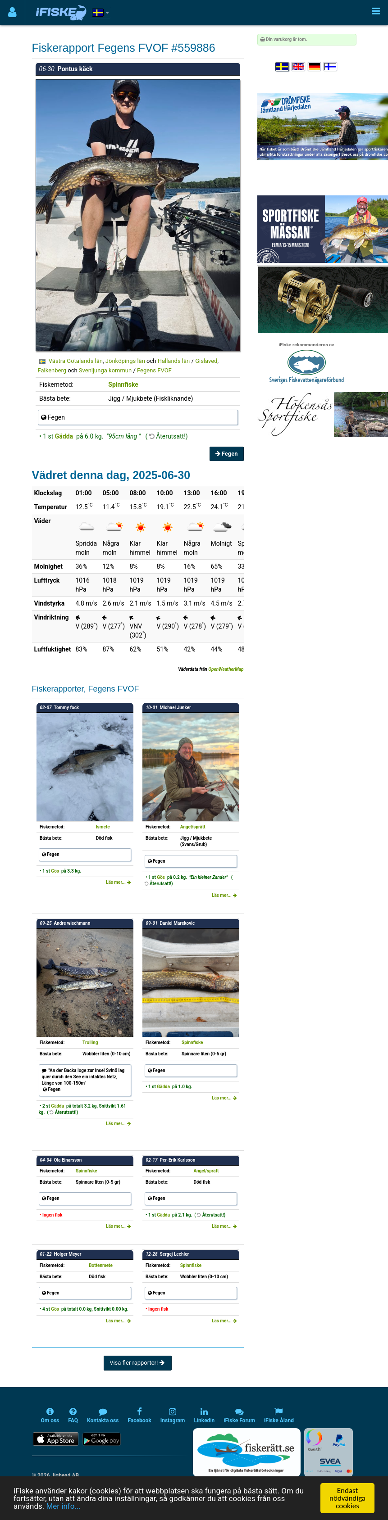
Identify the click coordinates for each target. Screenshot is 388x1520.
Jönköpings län (125, 360)
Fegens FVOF (154, 370)
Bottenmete (101, 1265)
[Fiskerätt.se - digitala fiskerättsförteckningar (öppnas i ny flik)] (246, 1452)
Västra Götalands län (76, 360)
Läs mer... (118, 882)
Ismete (103, 826)
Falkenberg (52, 370)
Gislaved (206, 360)
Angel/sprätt (192, 826)
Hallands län (174, 360)
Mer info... (63, 1506)
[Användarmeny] (12, 12)
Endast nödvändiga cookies (347, 1498)
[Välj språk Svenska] (282, 66)
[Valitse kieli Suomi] (331, 66)
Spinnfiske (123, 384)
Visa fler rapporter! (138, 1362)
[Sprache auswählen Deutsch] (315, 66)
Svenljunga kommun (105, 370)
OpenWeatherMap (225, 669)
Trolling (90, 1042)
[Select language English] (299, 66)
